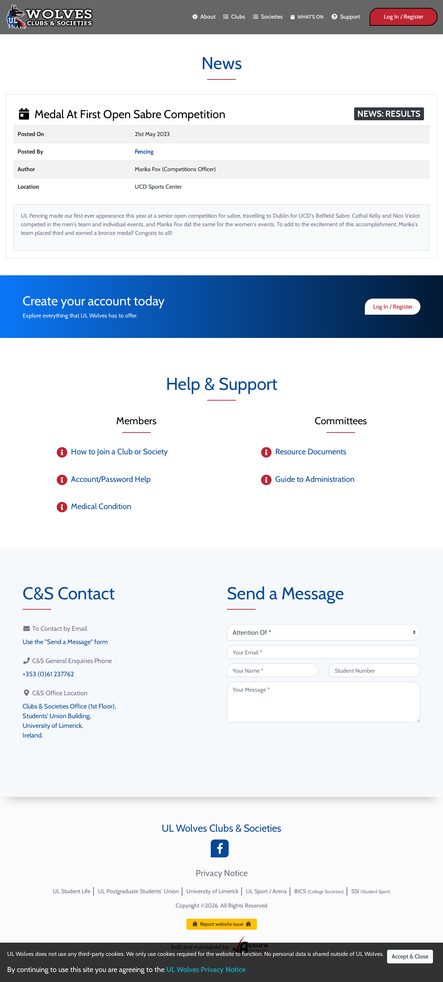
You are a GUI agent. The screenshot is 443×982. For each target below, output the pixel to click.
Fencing (144, 151)
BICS (319, 891)
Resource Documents (310, 451)
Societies (268, 16)
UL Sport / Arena (266, 891)
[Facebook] (221, 850)
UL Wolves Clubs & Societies (221, 828)
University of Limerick (212, 891)
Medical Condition (101, 506)
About (203, 16)
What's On (307, 17)
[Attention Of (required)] (323, 632)
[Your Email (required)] (323, 652)
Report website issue (221, 924)
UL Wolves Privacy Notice (206, 969)
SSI (370, 891)
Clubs (234, 16)
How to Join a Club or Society (119, 451)
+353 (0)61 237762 (48, 674)
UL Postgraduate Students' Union (138, 891)
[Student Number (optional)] (374, 670)
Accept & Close (410, 956)
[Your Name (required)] (272, 670)
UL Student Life (71, 891)
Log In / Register (403, 16)
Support (346, 16)
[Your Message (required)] (323, 702)
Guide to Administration (314, 479)
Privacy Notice (222, 873)
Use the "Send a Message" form (65, 642)
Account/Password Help (111, 479)
